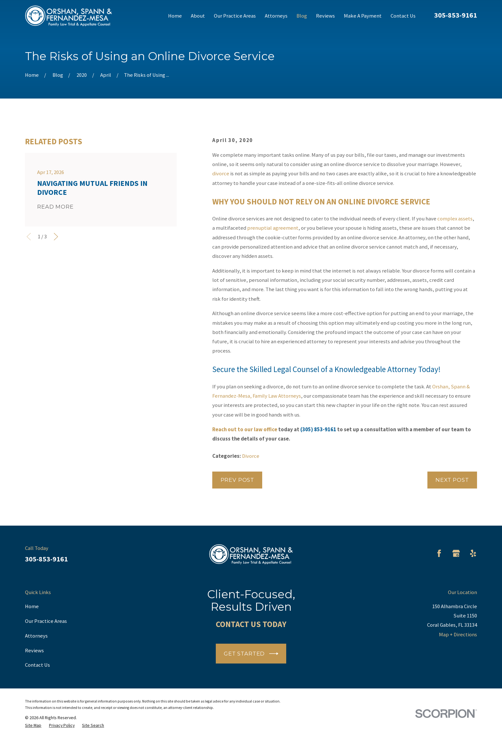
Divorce (250, 456)
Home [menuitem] (175, 15)
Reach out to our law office (244, 429)
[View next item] (56, 236)
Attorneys (36, 635)
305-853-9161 (455, 15)
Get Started (251, 653)
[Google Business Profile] (456, 553)
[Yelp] (473, 553)
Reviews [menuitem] (325, 15)
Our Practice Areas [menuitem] (235, 15)
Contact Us (37, 665)
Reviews (34, 650)
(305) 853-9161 (318, 429)
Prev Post (238, 480)
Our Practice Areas (46, 621)
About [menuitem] (198, 15)
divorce (220, 173)
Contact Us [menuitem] (403, 15)
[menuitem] (33, 725)
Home (32, 606)
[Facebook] (439, 553)
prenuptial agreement (272, 228)
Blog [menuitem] (301, 15)
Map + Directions (458, 634)
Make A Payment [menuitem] (363, 15)
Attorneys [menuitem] (276, 15)
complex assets (455, 218)
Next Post (452, 480)
